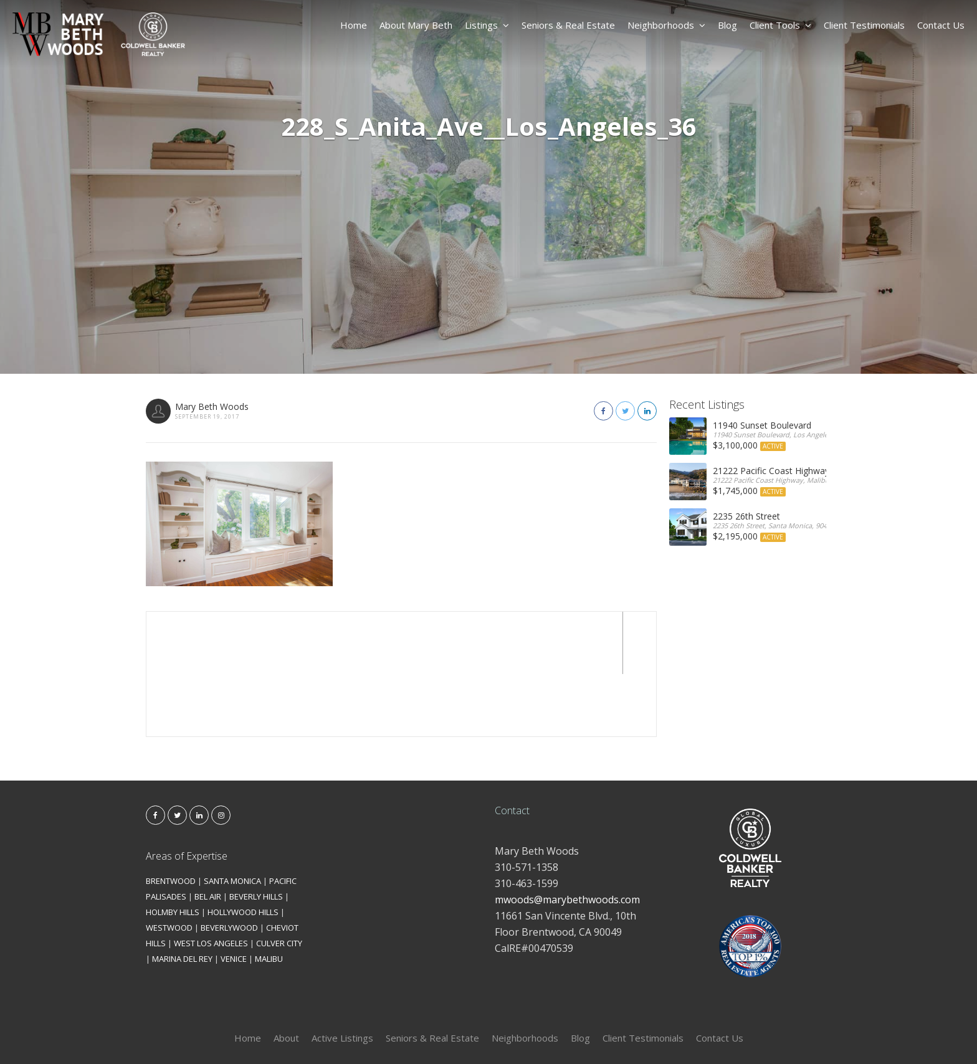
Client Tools (780, 25)
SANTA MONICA (232, 818)
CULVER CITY (279, 880)
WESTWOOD (169, 865)
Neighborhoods (666, 25)
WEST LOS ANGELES (211, 880)
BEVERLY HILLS (256, 834)
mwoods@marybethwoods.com (567, 837)
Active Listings (342, 975)
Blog (727, 25)
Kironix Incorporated (558, 1033)
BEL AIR (207, 834)
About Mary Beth (415, 25)
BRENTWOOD (171, 818)
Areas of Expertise (186, 793)
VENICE (234, 896)
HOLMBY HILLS (172, 849)
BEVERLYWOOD (229, 865)
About (286, 975)
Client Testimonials (864, 25)
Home (353, 25)
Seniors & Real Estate (568, 25)
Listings (487, 25)
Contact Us (941, 25)
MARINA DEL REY (182, 896)
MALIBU (269, 896)
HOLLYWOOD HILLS (243, 849)
